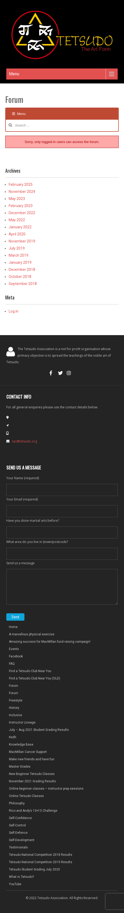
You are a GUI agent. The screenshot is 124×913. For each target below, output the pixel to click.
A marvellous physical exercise (31, 634)
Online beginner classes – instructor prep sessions (46, 788)
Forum (13, 686)
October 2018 (20, 277)
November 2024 (22, 191)
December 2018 (22, 269)
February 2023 (21, 206)
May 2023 (17, 199)
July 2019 (17, 248)
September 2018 (23, 284)
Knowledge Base (21, 744)
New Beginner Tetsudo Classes (32, 774)
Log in (13, 311)
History (14, 708)
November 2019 (22, 241)
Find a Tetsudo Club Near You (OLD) (34, 678)
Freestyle (15, 700)
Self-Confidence (20, 818)
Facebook (16, 656)
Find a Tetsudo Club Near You (30, 671)
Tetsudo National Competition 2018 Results (40, 855)
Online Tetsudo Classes (26, 796)
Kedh (12, 737)
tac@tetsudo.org (24, 441)
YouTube (15, 884)
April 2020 (17, 234)
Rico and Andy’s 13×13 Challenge (33, 810)
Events (14, 649)
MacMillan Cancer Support (28, 752)
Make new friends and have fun (31, 759)
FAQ (12, 664)
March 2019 (18, 255)
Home (13, 627)
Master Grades (19, 766)
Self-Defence (18, 833)
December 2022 (22, 213)
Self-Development (21, 840)
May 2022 (17, 220)
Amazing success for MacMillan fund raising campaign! (49, 641)
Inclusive (15, 715)
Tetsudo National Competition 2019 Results (40, 862)
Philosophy (17, 803)
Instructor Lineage (22, 722)
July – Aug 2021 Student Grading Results (39, 730)
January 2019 (20, 262)
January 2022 (20, 227)
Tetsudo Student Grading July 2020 (34, 869)
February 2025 (21, 184)
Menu (14, 73)
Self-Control (17, 825)
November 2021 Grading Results (32, 781)
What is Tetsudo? (21, 877)
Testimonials (18, 847)
